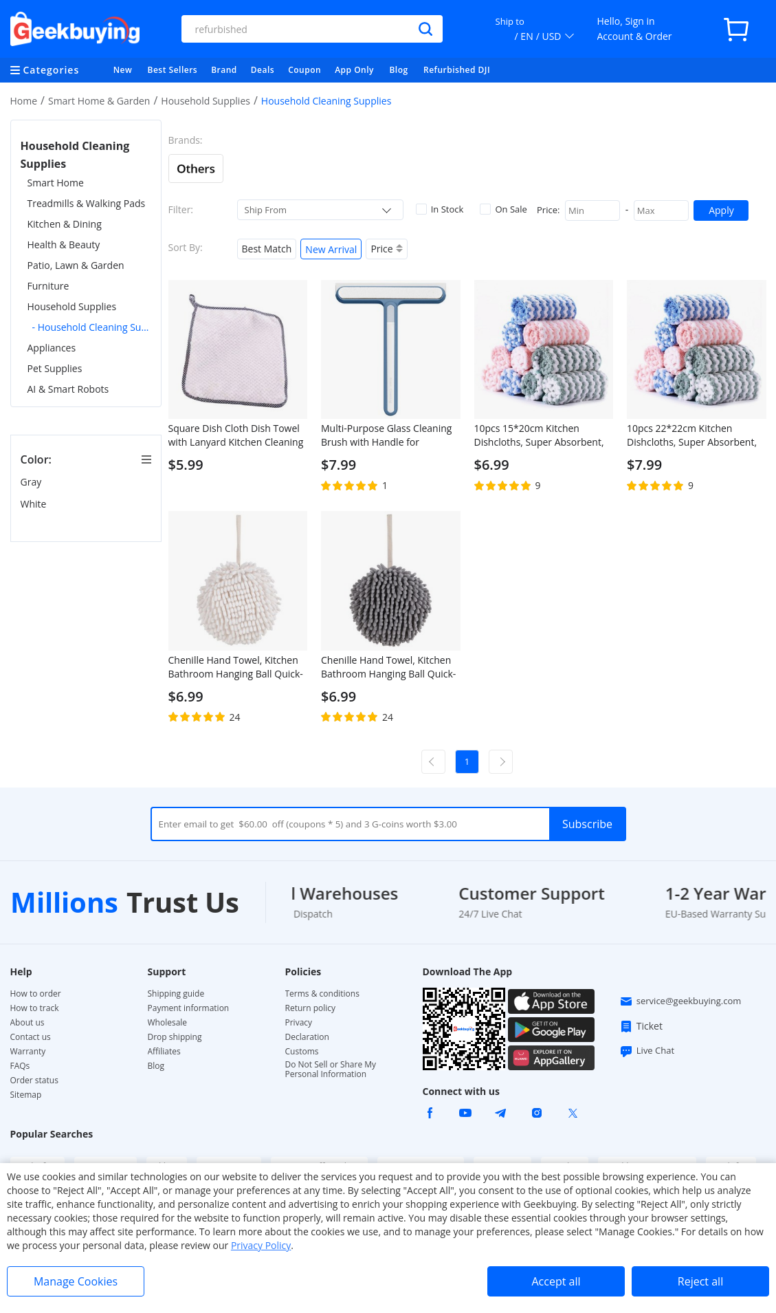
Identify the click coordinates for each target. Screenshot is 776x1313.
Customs (302, 1051)
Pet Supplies (54, 368)
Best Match (267, 248)
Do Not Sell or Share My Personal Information (331, 1069)
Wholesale (168, 1023)
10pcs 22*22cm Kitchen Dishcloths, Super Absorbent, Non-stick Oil (692, 435)
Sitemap (26, 1094)
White (35, 503)
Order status (34, 1080)
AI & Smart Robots (68, 388)
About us (27, 1023)
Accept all (555, 1281)
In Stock (440, 209)
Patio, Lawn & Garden (75, 265)
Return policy (310, 1008)
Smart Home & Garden (99, 100)
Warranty (28, 1051)
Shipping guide (176, 994)
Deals (262, 70)
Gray (32, 481)
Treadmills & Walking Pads (86, 203)
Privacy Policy (261, 1245)
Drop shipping (175, 1037)
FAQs (20, 1066)
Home (24, 100)
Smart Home (55, 182)
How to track (34, 1008)
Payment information (189, 1008)
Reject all (700, 1281)
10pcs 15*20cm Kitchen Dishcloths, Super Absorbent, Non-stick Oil (539, 435)
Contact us (30, 1037)
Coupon (304, 70)
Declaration (307, 1037)
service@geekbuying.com (680, 1001)
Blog (398, 70)
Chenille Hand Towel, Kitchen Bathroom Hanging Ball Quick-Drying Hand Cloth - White (235, 667)
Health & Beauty (63, 244)
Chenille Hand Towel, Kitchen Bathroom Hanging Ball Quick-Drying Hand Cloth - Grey (388, 667)
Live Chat (646, 1051)
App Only (354, 70)
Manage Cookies (76, 1281)
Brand (224, 70)
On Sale (503, 209)
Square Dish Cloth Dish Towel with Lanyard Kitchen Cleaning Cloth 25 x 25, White (236, 435)
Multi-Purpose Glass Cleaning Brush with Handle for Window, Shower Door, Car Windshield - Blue (386, 435)
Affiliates (164, 1051)
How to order (35, 994)
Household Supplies (205, 100)
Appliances (51, 347)
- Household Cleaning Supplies (91, 327)
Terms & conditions (322, 994)
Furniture (48, 285)
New (123, 70)
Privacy (299, 1023)
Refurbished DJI (456, 70)
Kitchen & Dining (64, 223)
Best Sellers (173, 70)
